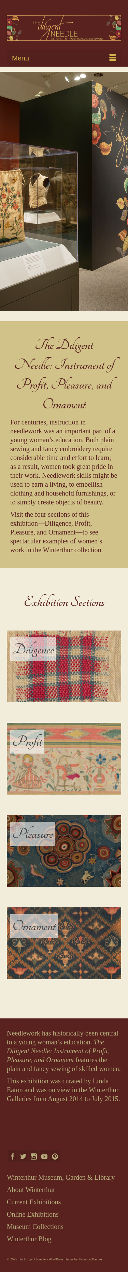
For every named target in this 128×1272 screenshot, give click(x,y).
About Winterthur (31, 1189)
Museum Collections (35, 1226)
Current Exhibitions (34, 1202)
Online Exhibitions (33, 1214)
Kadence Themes (90, 1259)
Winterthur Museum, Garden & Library (61, 1177)
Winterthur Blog (29, 1239)
